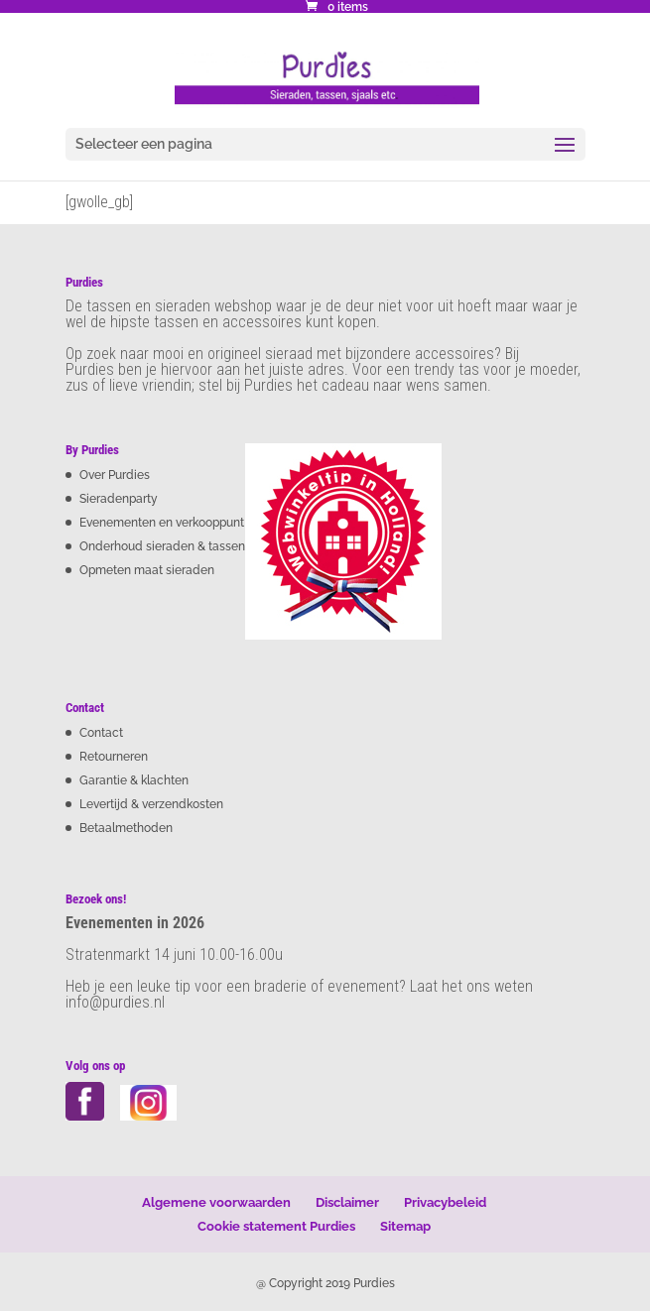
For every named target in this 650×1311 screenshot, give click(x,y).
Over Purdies (114, 475)
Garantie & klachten (134, 780)
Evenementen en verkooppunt (161, 523)
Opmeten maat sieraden (146, 570)
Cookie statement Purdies (276, 1226)
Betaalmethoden (126, 828)
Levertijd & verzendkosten (151, 804)
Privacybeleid (445, 1202)
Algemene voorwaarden (216, 1202)
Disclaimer (347, 1202)
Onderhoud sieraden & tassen (162, 546)
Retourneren (113, 757)
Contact (101, 733)
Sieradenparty (118, 499)
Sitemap (405, 1226)
